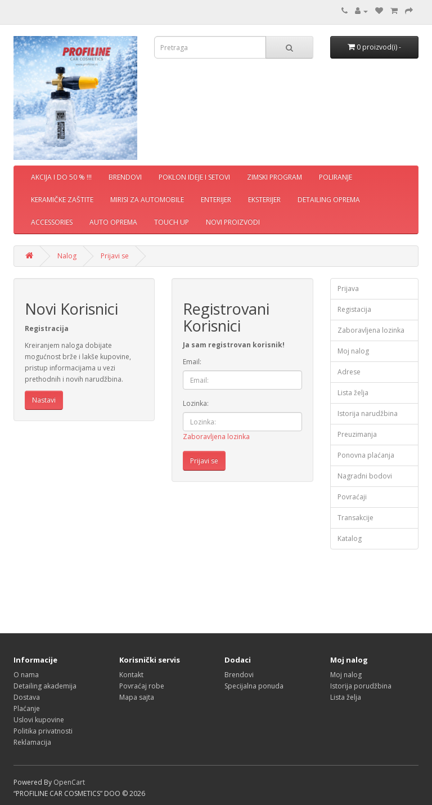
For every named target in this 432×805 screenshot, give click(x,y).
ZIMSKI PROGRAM (274, 177)
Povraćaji (352, 497)
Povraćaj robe (141, 686)
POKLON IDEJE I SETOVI (194, 177)
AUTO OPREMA (113, 222)
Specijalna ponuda (254, 686)
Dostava (27, 697)
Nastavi (44, 400)
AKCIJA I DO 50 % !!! (61, 177)
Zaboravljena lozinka (216, 436)
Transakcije (356, 517)
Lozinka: (196, 403)
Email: (192, 361)
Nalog (66, 256)
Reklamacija (32, 742)
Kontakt (131, 674)
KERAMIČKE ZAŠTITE (62, 199)
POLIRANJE (335, 177)
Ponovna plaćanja (366, 455)
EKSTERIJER (264, 199)
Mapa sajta (136, 697)
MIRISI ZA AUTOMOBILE (147, 199)
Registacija (354, 309)
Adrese (349, 372)
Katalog (350, 538)
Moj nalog (353, 351)
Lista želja (353, 392)
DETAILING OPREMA (329, 199)
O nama (26, 674)
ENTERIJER (216, 199)
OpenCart (69, 782)
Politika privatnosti (43, 731)
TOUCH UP (171, 222)
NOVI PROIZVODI (233, 222)
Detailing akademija (45, 686)
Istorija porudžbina (361, 686)
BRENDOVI (125, 177)
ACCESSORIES (52, 222)
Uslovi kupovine (39, 719)
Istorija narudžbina (368, 413)
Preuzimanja (357, 434)
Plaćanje (27, 708)
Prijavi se (115, 256)
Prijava (348, 288)
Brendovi (239, 674)
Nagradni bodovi (365, 476)
